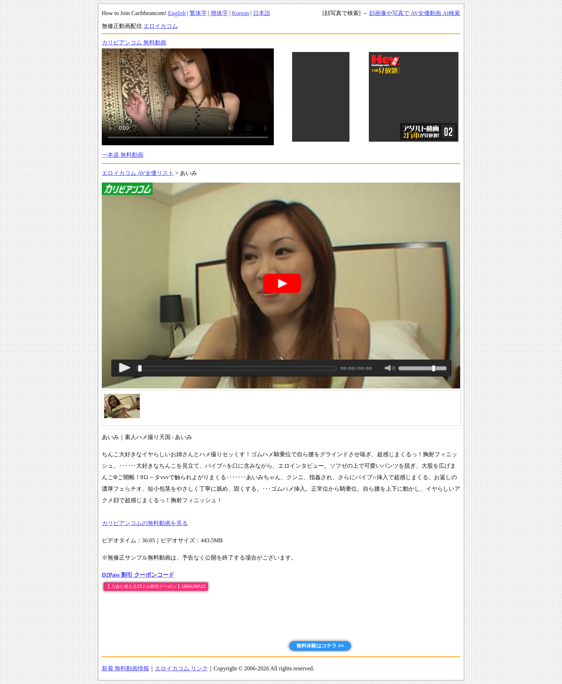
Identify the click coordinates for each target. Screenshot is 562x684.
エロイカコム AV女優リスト (138, 173)
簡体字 (219, 13)
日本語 (261, 13)
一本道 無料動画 (122, 155)
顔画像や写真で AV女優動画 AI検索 (414, 13)
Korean (240, 13)
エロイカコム (160, 26)
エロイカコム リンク (181, 668)
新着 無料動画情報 (125, 668)
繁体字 (198, 13)
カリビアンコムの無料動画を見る (145, 523)
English (177, 13)
